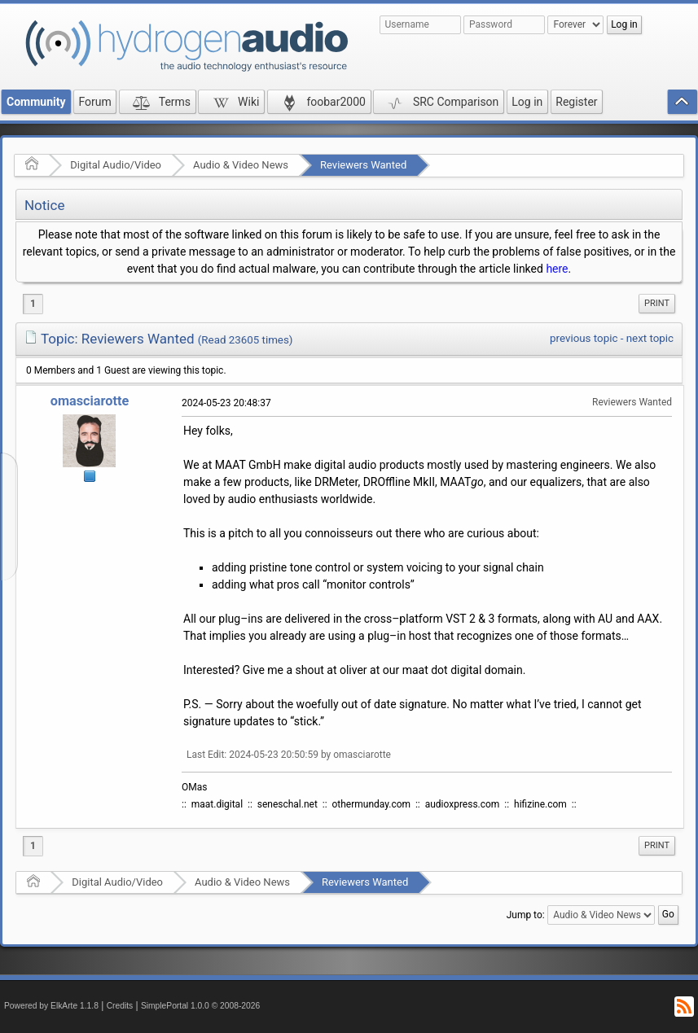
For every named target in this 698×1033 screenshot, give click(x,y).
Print (656, 303)
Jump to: (526, 915)
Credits (120, 1005)
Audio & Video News (240, 165)
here (557, 268)
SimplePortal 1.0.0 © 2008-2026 (200, 1005)
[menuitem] (657, 303)
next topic (650, 338)
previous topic (583, 338)
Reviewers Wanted (363, 165)
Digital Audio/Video (115, 165)
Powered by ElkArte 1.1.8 (51, 1005)
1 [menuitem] (33, 303)
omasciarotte (90, 401)
